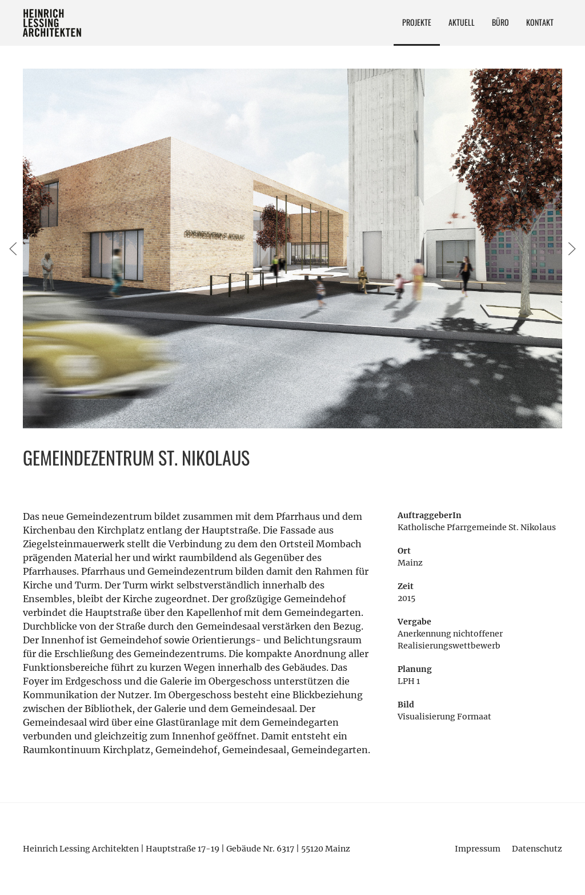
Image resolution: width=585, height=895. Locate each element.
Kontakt (540, 22)
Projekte (416, 22)
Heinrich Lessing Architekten (53, 23)
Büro (500, 22)
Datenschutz (537, 849)
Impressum (477, 849)
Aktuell (461, 22)
